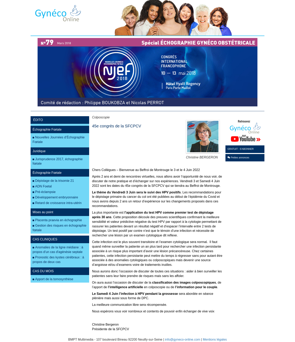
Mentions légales (215, 339)
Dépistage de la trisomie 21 (54, 180)
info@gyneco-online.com (182, 339)
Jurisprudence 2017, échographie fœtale (58, 161)
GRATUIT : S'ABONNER (240, 149)
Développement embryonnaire (56, 197)
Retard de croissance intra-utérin (58, 203)
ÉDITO (38, 120)
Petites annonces (238, 157)
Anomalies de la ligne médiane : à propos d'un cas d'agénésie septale (58, 250)
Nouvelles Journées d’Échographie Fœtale (59, 140)
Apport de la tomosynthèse (54, 279)
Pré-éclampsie (45, 192)
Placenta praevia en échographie (58, 220)
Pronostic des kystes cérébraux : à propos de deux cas (58, 260)
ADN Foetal (43, 186)
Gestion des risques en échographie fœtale (59, 228)
